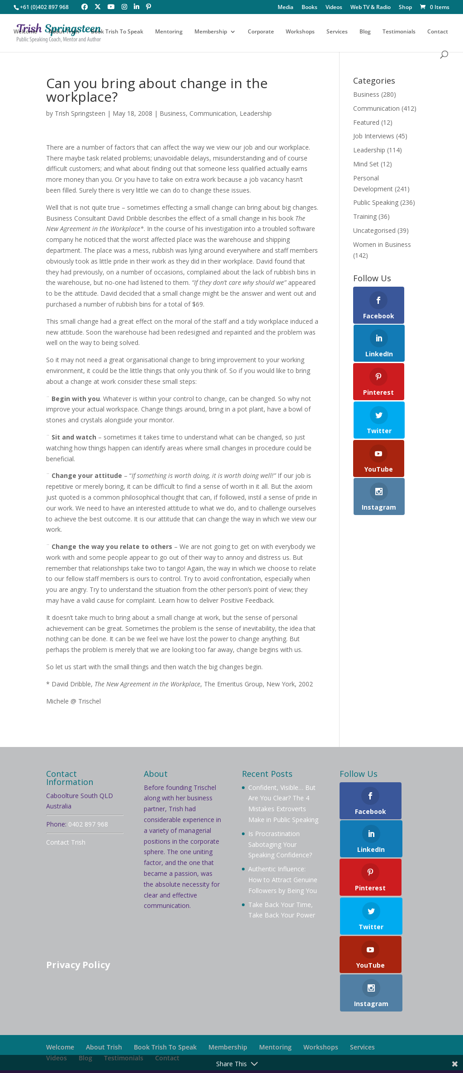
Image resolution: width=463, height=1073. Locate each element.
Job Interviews (373, 136)
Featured (366, 122)
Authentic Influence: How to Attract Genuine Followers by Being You (282, 880)
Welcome (25, 32)
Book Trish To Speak (117, 32)
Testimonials (399, 32)
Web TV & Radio (370, 8)
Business (173, 113)
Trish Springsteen (80, 113)
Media (285, 8)
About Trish (64, 32)
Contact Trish (65, 842)
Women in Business (382, 244)
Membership (210, 32)
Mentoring (169, 32)
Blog (365, 32)
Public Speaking (375, 202)
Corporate (261, 32)
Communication (212, 113)
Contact (437, 32)
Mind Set (366, 164)
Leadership (256, 113)
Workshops (300, 32)
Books (309, 8)
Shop (405, 8)
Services (337, 32)
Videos (334, 8)
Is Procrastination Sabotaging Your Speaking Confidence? (280, 844)
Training (365, 216)
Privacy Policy (78, 965)
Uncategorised (374, 230)
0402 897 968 (88, 824)
